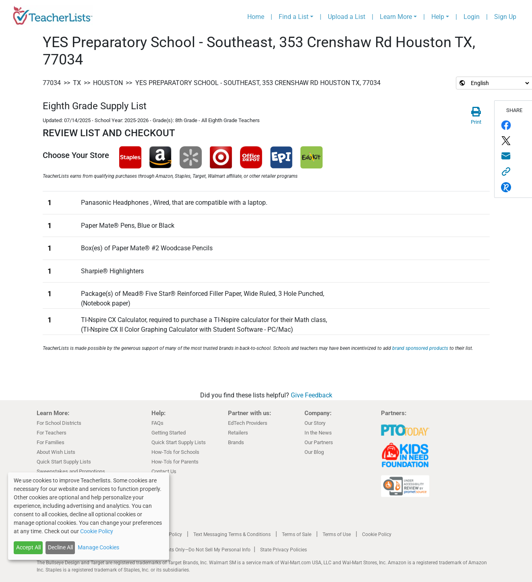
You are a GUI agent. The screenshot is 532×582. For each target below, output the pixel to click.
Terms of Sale (296, 534)
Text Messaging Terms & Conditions (232, 534)
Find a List (293, 17)
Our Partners (318, 442)
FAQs (157, 423)
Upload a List (346, 17)
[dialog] (88, 516)
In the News (318, 433)
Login (472, 17)
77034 (52, 83)
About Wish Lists (56, 452)
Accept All (28, 547)
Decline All (60, 547)
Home (255, 17)
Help (437, 17)
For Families (50, 442)
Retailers (238, 433)
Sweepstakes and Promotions (71, 471)
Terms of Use (337, 534)
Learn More (396, 17)
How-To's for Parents (175, 462)
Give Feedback (311, 395)
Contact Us (163, 471)
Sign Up (505, 17)
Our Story (314, 423)
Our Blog (314, 452)
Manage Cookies (98, 547)
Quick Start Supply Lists (64, 462)
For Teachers (51, 433)
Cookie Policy (376, 534)
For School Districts (59, 423)
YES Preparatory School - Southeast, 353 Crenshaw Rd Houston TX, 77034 (258, 83)
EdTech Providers (247, 423)
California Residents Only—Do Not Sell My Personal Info (190, 550)
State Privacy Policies (283, 550)
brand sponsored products (420, 348)
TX (77, 83)
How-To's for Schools (175, 452)
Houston (108, 83)
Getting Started (168, 433)
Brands (236, 442)
